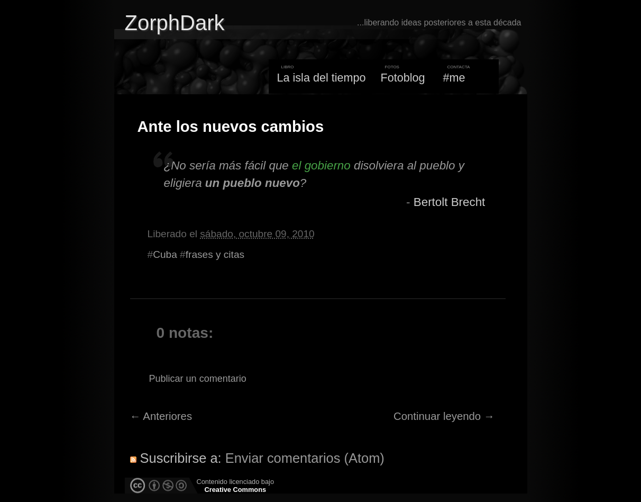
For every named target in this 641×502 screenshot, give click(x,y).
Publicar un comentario (197, 378)
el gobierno (321, 165)
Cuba (165, 254)
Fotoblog (403, 77)
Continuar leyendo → (444, 416)
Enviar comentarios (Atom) (304, 458)
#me (454, 77)
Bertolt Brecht (450, 202)
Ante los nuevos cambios (231, 126)
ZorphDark (175, 22)
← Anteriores (161, 416)
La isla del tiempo (321, 77)
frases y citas (215, 254)
